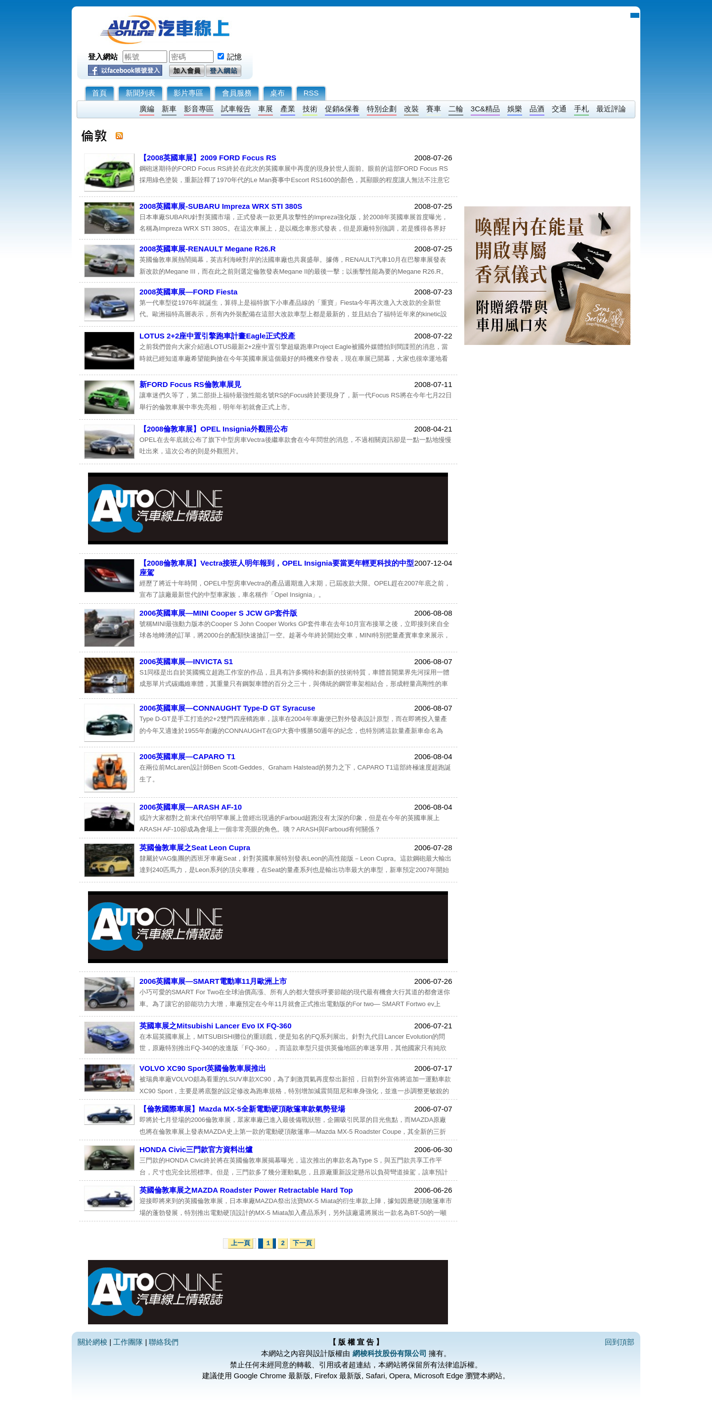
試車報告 (236, 108)
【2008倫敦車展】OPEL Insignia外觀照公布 (213, 429)
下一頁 (302, 1243)
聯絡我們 (163, 1342)
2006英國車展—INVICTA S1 (186, 661)
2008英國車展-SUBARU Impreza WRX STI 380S (220, 206)
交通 (559, 108)
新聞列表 (140, 93)
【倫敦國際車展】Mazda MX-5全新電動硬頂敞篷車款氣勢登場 (242, 1109)
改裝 (411, 108)
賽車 (433, 108)
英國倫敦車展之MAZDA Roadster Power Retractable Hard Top (246, 1190)
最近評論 (611, 108)
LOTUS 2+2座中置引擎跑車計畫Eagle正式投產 (217, 336)
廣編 (146, 108)
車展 (265, 108)
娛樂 (514, 108)
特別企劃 (382, 108)
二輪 (455, 108)
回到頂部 (619, 1342)
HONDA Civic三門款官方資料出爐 (196, 1149)
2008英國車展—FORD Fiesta (188, 292)
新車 (169, 108)
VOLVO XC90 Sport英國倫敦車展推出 (202, 1068)
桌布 (277, 93)
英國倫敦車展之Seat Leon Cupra (194, 847)
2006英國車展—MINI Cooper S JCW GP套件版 (218, 613)
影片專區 (188, 93)
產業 (287, 108)
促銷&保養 (342, 108)
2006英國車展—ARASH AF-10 (190, 807)
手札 (581, 108)
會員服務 (237, 93)
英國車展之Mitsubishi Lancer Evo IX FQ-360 (215, 1025)
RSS (311, 93)
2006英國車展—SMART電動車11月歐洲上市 (213, 981)
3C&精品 (485, 108)
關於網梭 (92, 1342)
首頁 (99, 93)
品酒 (537, 108)
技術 (310, 108)
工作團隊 (128, 1342)
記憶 (234, 56)
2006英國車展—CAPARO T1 (187, 756)
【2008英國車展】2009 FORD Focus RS (207, 157)
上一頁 (240, 1243)
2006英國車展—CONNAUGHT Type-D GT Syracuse (227, 708)
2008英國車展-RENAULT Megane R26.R (207, 248)
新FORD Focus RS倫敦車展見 (190, 384)
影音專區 (199, 108)
